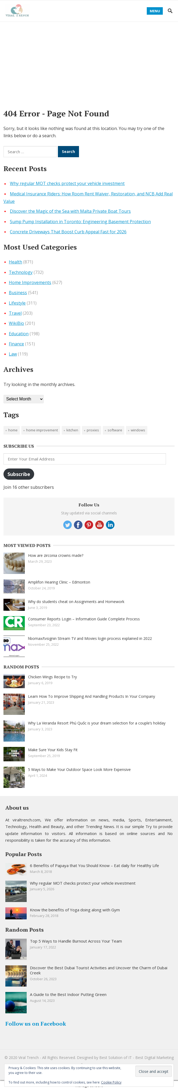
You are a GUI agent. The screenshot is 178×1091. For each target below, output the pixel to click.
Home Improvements (30, 282)
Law (13, 354)
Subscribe (18, 474)
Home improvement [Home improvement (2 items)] (42, 430)
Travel (15, 313)
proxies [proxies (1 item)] (93, 430)
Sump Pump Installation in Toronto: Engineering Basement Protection (80, 221)
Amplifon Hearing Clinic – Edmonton (59, 582)
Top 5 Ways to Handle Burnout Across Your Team (76, 941)
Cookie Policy (111, 1082)
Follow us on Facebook (35, 1023)
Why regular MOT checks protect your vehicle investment (67, 183)
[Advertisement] (89, 62)
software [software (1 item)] (115, 430)
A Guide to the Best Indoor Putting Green (68, 994)
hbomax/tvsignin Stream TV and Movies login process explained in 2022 (90, 638)
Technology (21, 272)
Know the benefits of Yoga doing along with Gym (75, 909)
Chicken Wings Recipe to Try (52, 676)
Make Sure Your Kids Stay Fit (53, 749)
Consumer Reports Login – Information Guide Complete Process (84, 618)
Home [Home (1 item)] (13, 430)
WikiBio (16, 323)
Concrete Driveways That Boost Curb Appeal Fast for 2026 (68, 232)
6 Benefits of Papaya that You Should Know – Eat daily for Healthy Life (94, 865)
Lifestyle (17, 303)
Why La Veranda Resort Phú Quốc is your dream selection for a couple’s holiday (96, 723)
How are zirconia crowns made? (55, 555)
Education (19, 334)
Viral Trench (28, 1057)
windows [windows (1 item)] (138, 430)
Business (18, 293)
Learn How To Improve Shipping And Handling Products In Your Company (91, 696)
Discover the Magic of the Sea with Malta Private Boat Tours (70, 211)
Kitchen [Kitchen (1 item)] (72, 430)
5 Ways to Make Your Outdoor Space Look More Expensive (79, 769)
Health (15, 262)
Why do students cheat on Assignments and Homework (76, 601)
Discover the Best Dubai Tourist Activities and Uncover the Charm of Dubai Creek (98, 970)
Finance (16, 344)
